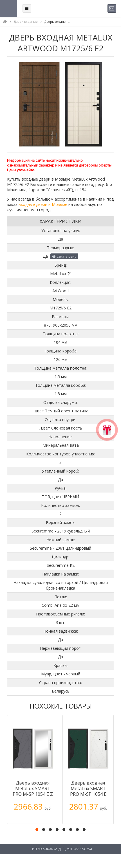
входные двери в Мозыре (43, 204)
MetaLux (58, 273)
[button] (36, 829)
